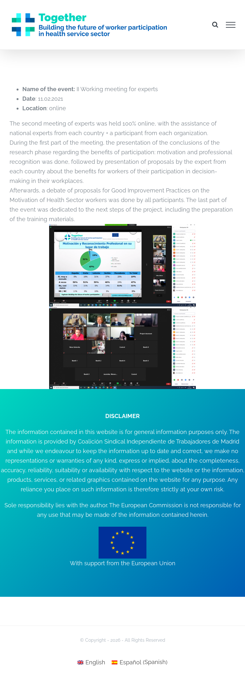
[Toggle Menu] (231, 25)
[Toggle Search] (215, 24)
